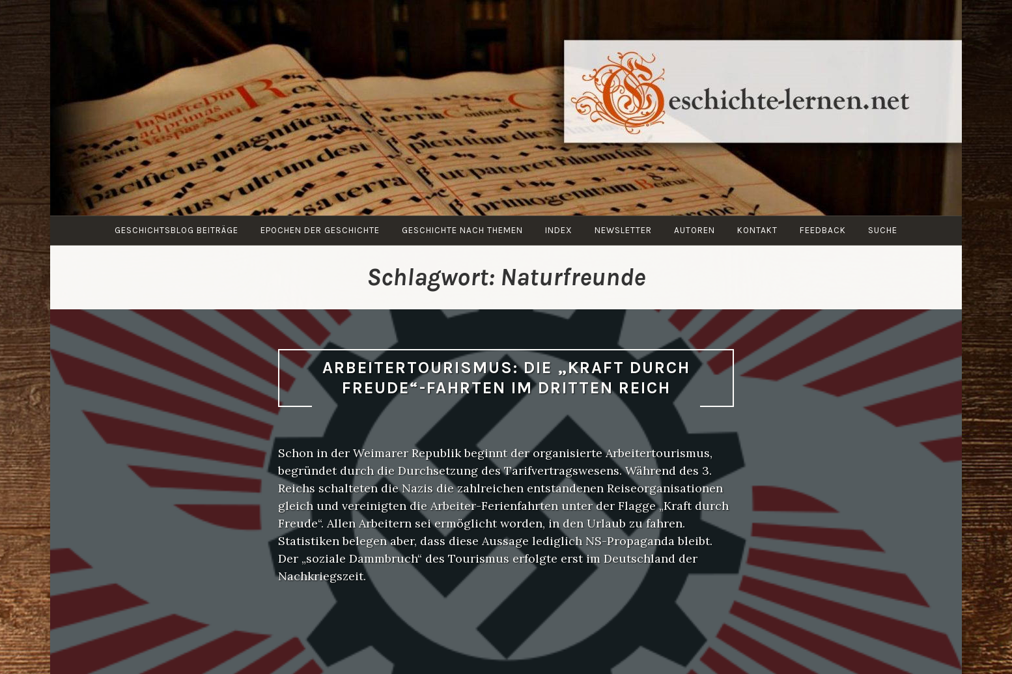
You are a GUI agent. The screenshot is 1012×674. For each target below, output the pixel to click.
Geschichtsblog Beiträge (176, 230)
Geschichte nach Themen (462, 230)
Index (558, 230)
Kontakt (757, 230)
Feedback (823, 230)
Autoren (694, 230)
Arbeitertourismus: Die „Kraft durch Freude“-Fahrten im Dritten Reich (506, 377)
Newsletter (623, 230)
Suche (882, 230)
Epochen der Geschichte (320, 230)
